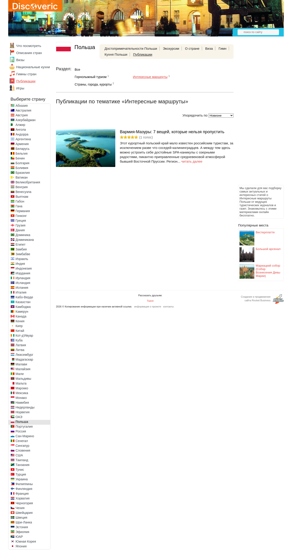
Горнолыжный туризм (91, 77)
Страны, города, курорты (93, 84)
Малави (21, 364)
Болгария (22, 163)
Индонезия (24, 268)
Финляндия (24, 489)
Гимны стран (26, 74)
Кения (20, 321)
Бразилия (23, 172)
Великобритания (28, 182)
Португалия (24, 426)
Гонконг (21, 216)
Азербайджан (26, 120)
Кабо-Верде (24, 297)
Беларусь (22, 149)
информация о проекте (147, 306)
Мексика (22, 393)
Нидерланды (25, 407)
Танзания (22, 465)
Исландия (23, 283)
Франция (22, 493)
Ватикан (22, 177)
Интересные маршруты (150, 77)
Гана (19, 206)
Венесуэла (23, 192)
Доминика (23, 235)
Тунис (20, 469)
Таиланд (22, 460)
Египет (21, 244)
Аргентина (23, 139)
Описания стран (29, 53)
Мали (20, 374)
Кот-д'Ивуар (24, 335)
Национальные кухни (33, 67)
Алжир (20, 125)
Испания (22, 287)
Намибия (22, 402)
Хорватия (22, 498)
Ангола (21, 129)
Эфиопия (22, 532)
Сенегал (22, 441)
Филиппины (24, 484)
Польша (22, 422)
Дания (20, 230)
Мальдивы (23, 378)
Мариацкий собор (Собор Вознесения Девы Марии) (268, 271)
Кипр (19, 326)
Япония (21, 546)
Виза (209, 48)
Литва (20, 350)
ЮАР (19, 536)
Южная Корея (26, 541)
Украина (22, 479)
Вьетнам (22, 196)
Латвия (21, 345)
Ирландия (23, 278)
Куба (19, 340)
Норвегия (22, 412)
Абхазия (22, 105)
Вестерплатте (265, 232)
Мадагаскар (24, 359)
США (19, 455)
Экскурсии (171, 48)
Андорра (22, 134)
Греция (21, 220)
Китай (20, 331)
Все (77, 69)
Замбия (21, 249)
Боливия (22, 168)
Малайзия (23, 369)
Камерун (22, 311)
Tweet (150, 300)
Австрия (22, 115)
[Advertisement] (256, 115)
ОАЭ (19, 417)
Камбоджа (23, 307)
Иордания (23, 273)
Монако (21, 398)
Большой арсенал (268, 249)
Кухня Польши (116, 54)
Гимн (222, 48)
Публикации (25, 81)
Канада (21, 316)
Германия (23, 211)
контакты (168, 306)
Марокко (22, 388)
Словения (23, 450)
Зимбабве (23, 254)
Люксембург (24, 354)
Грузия (20, 225)
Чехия (20, 508)
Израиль (22, 259)
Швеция (21, 517)
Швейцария (24, 513)
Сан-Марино (25, 436)
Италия (21, 292)
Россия (21, 431)
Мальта (21, 383)
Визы (20, 60)
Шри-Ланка (24, 522)
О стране (192, 48)
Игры (20, 88)
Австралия (23, 110)
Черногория (24, 503)
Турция (21, 474)
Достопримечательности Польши (131, 48)
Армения (22, 144)
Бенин (20, 158)
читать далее (191, 161)
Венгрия (22, 187)
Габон (20, 201)
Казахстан (23, 302)
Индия (20, 263)
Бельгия (21, 153)
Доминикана (25, 240)
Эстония (22, 527)
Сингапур (22, 445)
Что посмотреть (28, 46)
